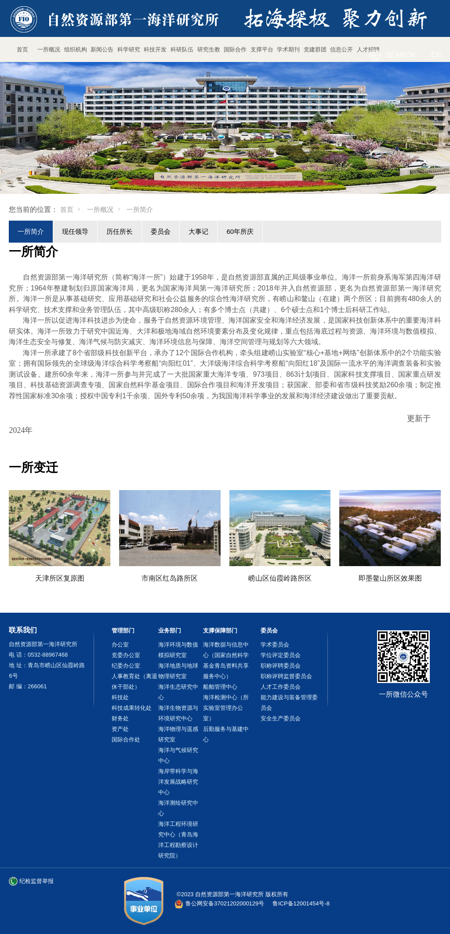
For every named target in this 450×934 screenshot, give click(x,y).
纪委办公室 (126, 665)
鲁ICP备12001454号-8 (301, 903)
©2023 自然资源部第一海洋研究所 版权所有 (232, 894)
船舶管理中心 (220, 686)
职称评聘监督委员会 (286, 676)
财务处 (120, 718)
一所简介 (31, 231)
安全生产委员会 (281, 718)
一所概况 (100, 209)
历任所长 (119, 231)
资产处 (120, 729)
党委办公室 (126, 655)
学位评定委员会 (281, 655)
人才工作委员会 (281, 686)
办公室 (120, 644)
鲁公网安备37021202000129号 (224, 903)
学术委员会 (275, 644)
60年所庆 (240, 231)
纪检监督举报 (36, 881)
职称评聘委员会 (281, 665)
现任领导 (75, 231)
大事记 (198, 231)
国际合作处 (126, 739)
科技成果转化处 (132, 708)
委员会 (161, 231)
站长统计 (351, 903)
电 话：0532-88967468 (38, 654)
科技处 (120, 697)
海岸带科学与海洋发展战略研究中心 (178, 782)
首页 (66, 209)
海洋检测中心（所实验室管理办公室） (226, 708)
